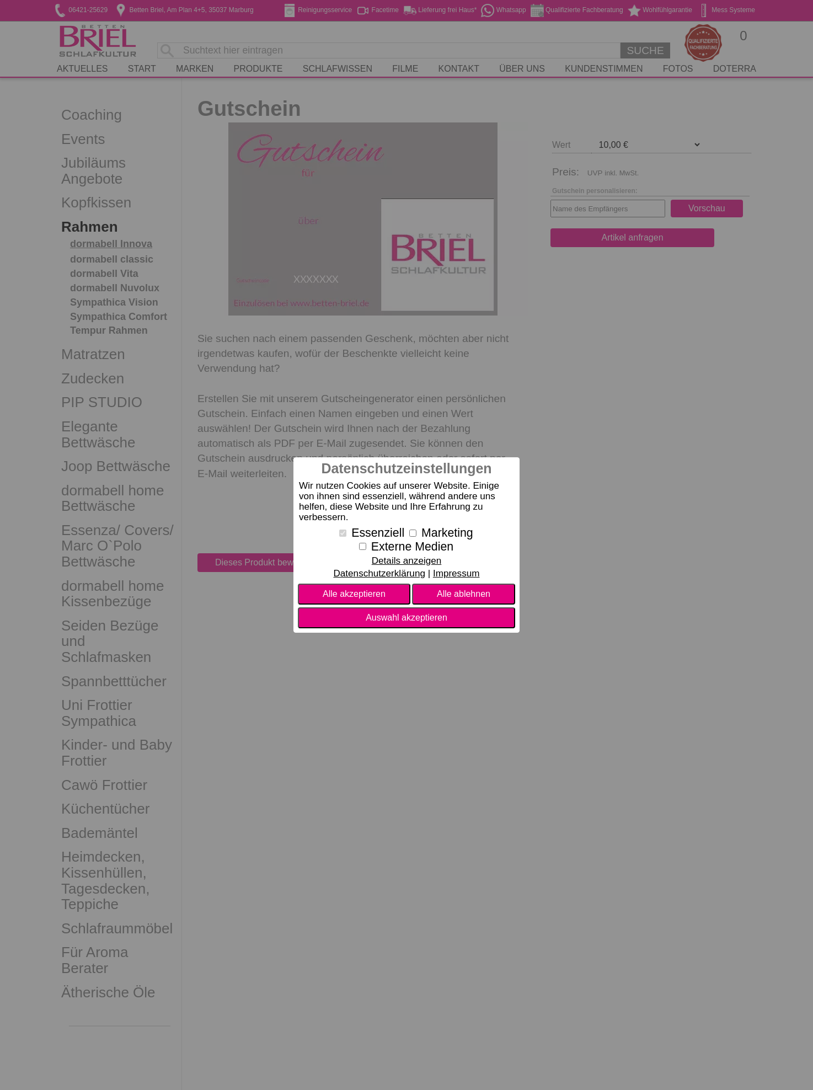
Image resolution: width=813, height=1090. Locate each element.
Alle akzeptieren (354, 594)
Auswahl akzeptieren (406, 617)
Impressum (456, 573)
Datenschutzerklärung (379, 573)
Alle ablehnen (463, 594)
